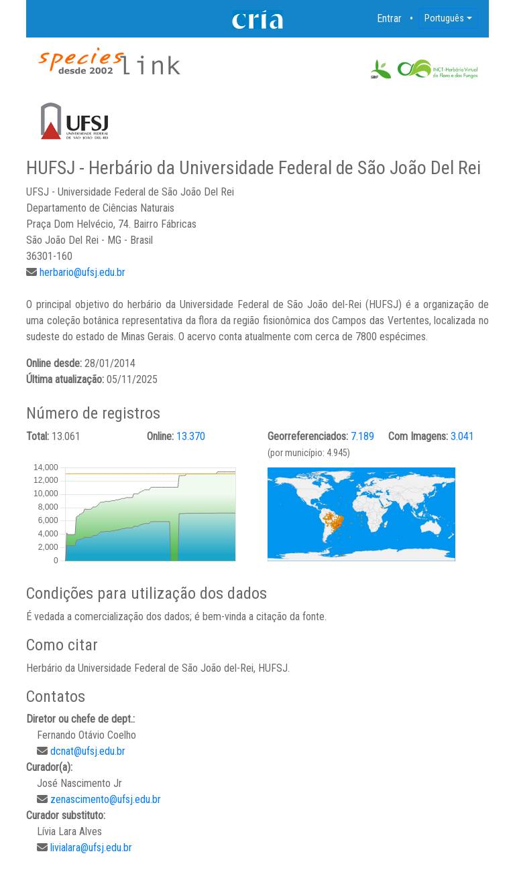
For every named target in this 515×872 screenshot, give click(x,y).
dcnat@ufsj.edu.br (87, 751)
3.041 (462, 436)
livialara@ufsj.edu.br (91, 847)
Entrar (390, 18)
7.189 (362, 436)
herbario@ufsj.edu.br (82, 272)
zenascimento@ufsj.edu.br (105, 799)
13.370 (190, 436)
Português (444, 18)
